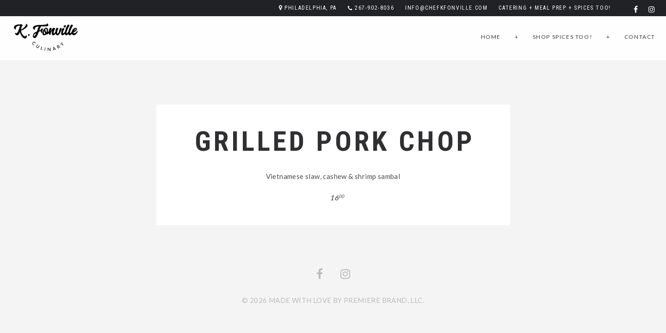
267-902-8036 (374, 8)
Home (491, 36)
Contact (639, 36)
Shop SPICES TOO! (563, 36)
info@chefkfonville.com (446, 8)
